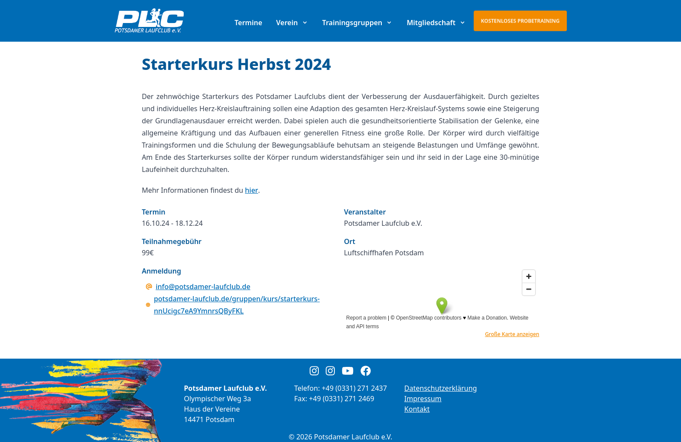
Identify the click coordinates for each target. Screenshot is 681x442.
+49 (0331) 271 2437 (354, 388)
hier (251, 190)
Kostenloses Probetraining (520, 20)
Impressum (423, 398)
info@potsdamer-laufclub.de (202, 286)
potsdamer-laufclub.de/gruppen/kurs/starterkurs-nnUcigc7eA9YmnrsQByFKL (237, 305)
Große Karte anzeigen (512, 334)
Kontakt (417, 409)
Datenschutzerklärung (440, 388)
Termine (248, 22)
